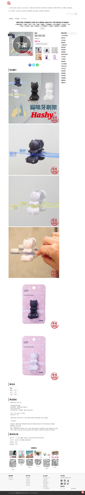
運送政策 (45, 485)
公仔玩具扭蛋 (12, 7)
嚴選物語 (11, 18)
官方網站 (11, 479)
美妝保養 (24, 11)
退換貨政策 (45, 484)
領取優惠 (73, 488)
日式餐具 (64, 7)
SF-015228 (23, 18)
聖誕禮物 (29, 11)
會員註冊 (45, 477)
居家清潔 (44, 7)
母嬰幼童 (69, 7)
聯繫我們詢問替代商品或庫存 (41, 43)
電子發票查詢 (46, 488)
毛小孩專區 (12, 11)
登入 (49, 477)
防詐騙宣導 (45, 487)
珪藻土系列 (64, 66)
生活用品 (18, 11)
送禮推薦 (41, 11)
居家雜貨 (49, 7)
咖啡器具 (63, 42)
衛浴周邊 (35, 11)
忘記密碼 (45, 479)
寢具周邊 (38, 7)
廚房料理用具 (57, 7)
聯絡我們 (11, 477)
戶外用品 (63, 56)
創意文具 (19, 7)
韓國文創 (47, 11)
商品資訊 (42, 28)
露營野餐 (63, 80)
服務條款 (45, 480)
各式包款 (25, 7)
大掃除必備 (32, 7)
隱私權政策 (45, 482)
